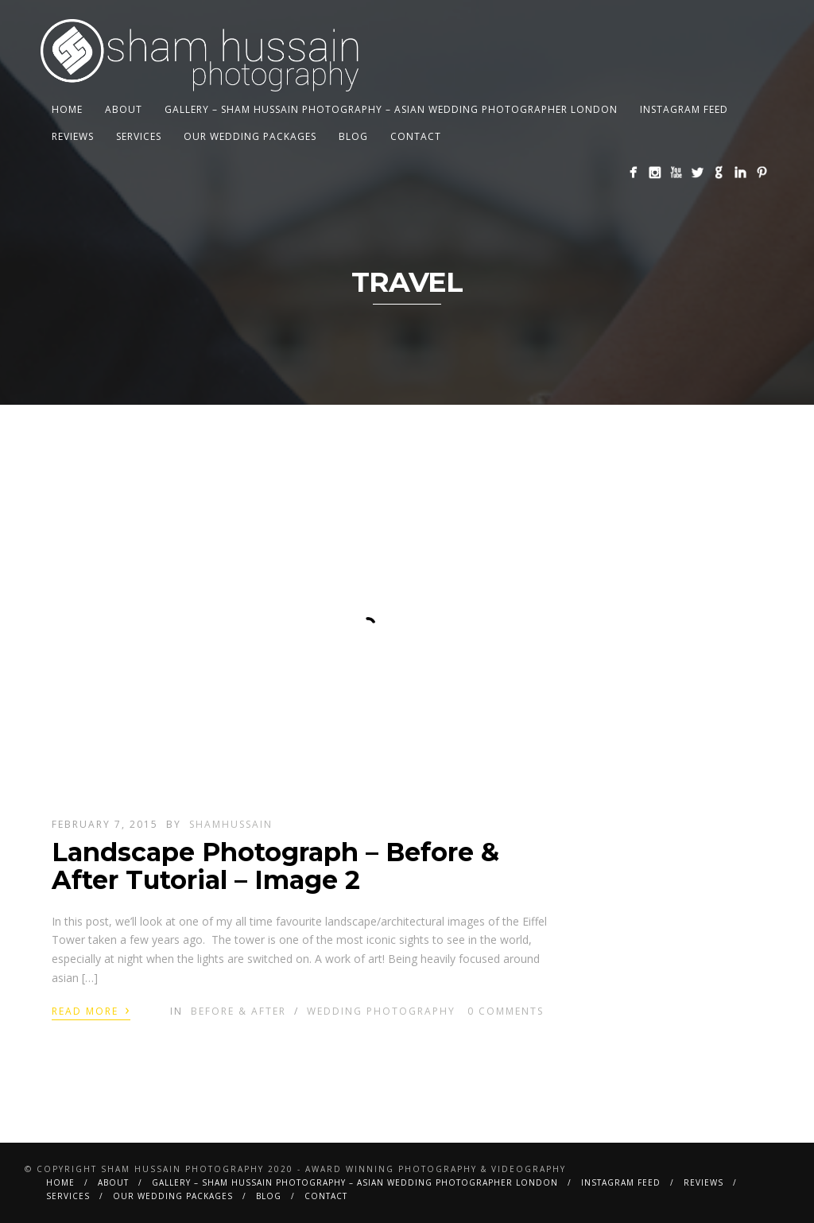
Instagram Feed (684, 109)
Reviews (73, 136)
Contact (415, 136)
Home (67, 109)
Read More (91, 1010)
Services (138, 136)
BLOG (353, 136)
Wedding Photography (381, 1011)
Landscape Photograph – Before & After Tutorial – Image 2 (275, 866)
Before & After (238, 1011)
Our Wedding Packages (250, 136)
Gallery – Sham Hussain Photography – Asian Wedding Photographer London (391, 109)
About (123, 109)
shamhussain (231, 824)
